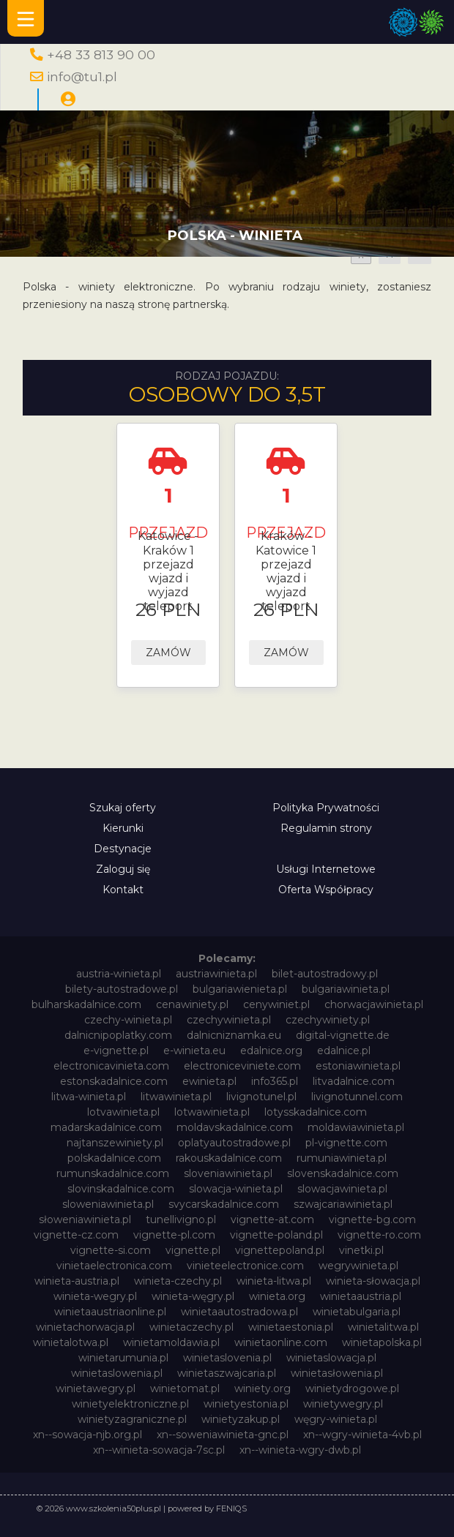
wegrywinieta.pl (358, 1265)
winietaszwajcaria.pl (226, 1373)
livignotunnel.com (357, 1096)
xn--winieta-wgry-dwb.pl (300, 1450)
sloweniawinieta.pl (108, 1204)
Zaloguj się (123, 869)
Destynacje (123, 848)
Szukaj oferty (122, 807)
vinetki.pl (361, 1250)
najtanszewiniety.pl (115, 1142)
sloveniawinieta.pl (228, 1173)
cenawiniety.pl (192, 1004)
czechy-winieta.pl (128, 1019)
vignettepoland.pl (279, 1250)
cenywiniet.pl (276, 1004)
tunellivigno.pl (181, 1219)
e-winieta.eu (194, 1050)
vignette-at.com (272, 1219)
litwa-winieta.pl (88, 1096)
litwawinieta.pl (176, 1096)
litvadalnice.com (354, 1081)
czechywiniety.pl (328, 1019)
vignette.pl (192, 1250)
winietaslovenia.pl (227, 1357)
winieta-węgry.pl (193, 1296)
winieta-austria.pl (76, 1281)
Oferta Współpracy (325, 889)
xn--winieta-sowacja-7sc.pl (159, 1450)
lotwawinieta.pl (212, 1112)
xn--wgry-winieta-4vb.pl (362, 1434)
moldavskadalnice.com (234, 1127)
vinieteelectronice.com (245, 1265)
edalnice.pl (344, 1050)
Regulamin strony (326, 828)
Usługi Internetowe (326, 869)
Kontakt (123, 889)
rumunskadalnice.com (112, 1173)
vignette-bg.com (372, 1219)
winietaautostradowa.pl (239, 1311)
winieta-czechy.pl (178, 1281)
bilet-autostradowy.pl (325, 973)
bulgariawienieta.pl (240, 989)
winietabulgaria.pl (357, 1311)
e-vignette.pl (116, 1050)
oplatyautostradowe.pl (234, 1142)
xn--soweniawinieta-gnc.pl (223, 1434)
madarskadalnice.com (106, 1127)
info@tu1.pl (82, 76)
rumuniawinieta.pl (342, 1158)
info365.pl (274, 1081)
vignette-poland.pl (276, 1234)
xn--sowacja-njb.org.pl (87, 1434)
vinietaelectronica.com (114, 1265)
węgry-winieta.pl (335, 1419)
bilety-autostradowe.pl (121, 989)
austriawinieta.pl (216, 973)
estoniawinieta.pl (358, 1065)
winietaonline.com (280, 1342)
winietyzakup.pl (240, 1419)
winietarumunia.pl (123, 1357)
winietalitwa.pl (383, 1327)
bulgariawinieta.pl (346, 989)
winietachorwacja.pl (85, 1327)
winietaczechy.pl (191, 1327)
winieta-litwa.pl (274, 1281)
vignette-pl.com (174, 1234)
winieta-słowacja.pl (373, 1281)
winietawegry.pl (95, 1388)
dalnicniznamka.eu (234, 1035)
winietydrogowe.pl (352, 1388)
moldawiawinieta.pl (356, 1127)
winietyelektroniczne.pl (130, 1403)
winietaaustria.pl (360, 1296)
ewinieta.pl (209, 1081)
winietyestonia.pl (246, 1403)
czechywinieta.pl (229, 1019)
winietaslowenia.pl (117, 1373)
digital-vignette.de (343, 1035)
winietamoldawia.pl (171, 1342)
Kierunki (123, 828)
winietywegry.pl (343, 1403)
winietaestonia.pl (290, 1327)
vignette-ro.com (379, 1234)
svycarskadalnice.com (223, 1204)
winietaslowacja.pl (331, 1357)
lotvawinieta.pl (123, 1112)
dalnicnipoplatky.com (118, 1035)
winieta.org (277, 1296)
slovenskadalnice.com (342, 1173)
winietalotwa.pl (70, 1342)
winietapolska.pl (382, 1342)
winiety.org (262, 1388)
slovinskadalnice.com (120, 1188)
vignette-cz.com (76, 1234)
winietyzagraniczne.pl (132, 1419)
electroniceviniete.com (242, 1065)
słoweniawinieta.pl (85, 1219)
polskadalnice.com (114, 1158)
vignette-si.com (110, 1250)
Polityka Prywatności (325, 807)
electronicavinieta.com (111, 1065)
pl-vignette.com (346, 1142)
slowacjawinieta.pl (342, 1188)
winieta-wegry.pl (95, 1296)
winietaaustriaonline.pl (110, 1311)
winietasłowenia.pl (337, 1373)
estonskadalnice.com (114, 1081)
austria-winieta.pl (118, 973)
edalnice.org (271, 1050)
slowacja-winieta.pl (236, 1188)
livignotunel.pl (261, 1096)
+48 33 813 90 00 (101, 54)
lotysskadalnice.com (315, 1112)
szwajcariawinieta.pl (343, 1204)
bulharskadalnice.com (86, 1004)
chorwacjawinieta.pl (373, 1004)
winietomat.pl (185, 1388)
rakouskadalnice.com (229, 1158)
